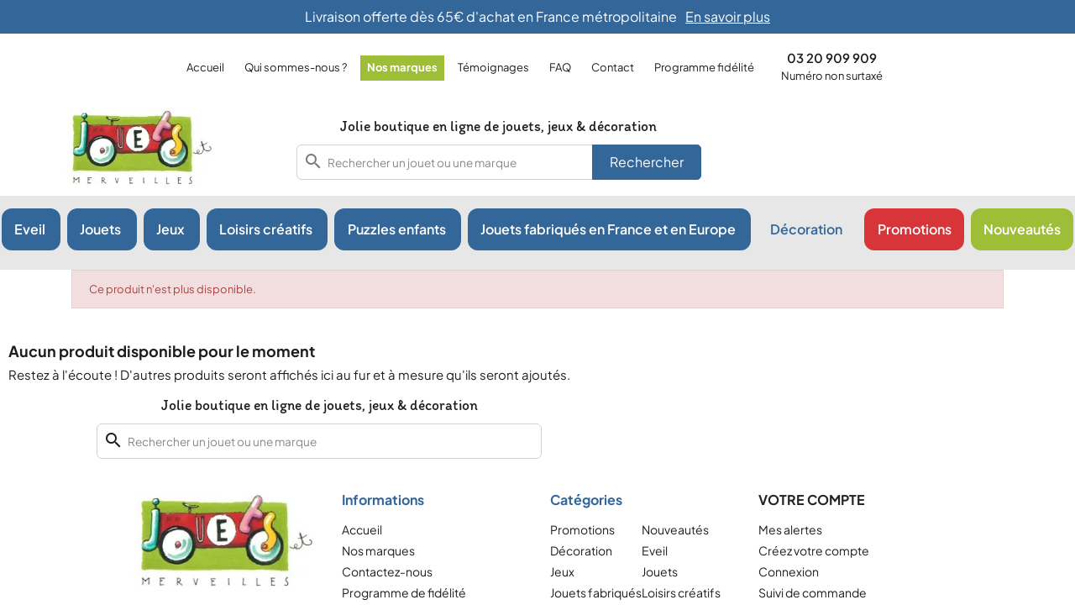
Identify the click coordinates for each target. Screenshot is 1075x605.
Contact (612, 67)
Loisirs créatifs (681, 592)
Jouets (660, 571)
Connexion (788, 571)
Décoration (581, 550)
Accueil (205, 67)
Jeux (562, 571)
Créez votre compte (813, 550)
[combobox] (498, 162)
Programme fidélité (704, 67)
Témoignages (493, 67)
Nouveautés (675, 529)
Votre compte (811, 499)
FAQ (560, 67)
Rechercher (647, 162)
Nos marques (402, 67)
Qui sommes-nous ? (295, 67)
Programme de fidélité (404, 592)
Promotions (582, 529)
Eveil (655, 550)
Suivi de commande (812, 592)
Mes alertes (790, 529)
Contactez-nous (387, 571)
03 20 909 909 (832, 58)
